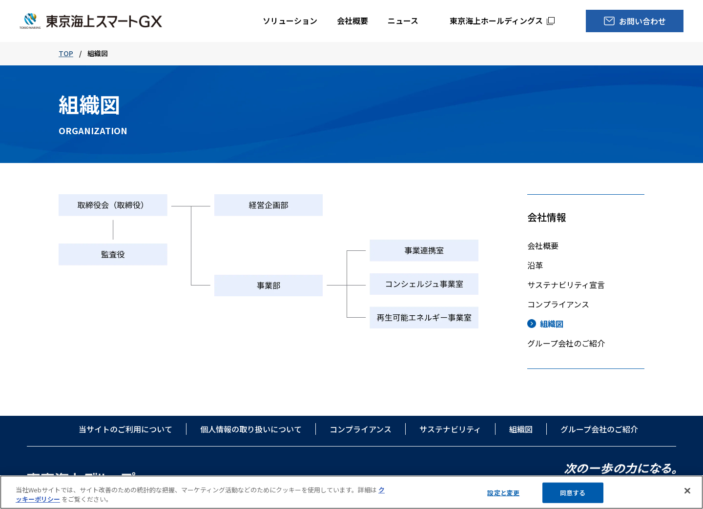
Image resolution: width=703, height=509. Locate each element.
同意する (573, 493)
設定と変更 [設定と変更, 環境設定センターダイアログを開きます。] (503, 493)
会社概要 (352, 20)
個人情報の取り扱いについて (251, 429)
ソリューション (290, 20)
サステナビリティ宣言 (566, 284)
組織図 (551, 323)
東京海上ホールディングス (496, 20)
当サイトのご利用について (125, 429)
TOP (66, 53)
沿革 (535, 265)
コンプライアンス (558, 304)
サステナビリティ (450, 429)
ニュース (403, 20)
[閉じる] (687, 491)
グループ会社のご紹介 (566, 343)
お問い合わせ (642, 21)
